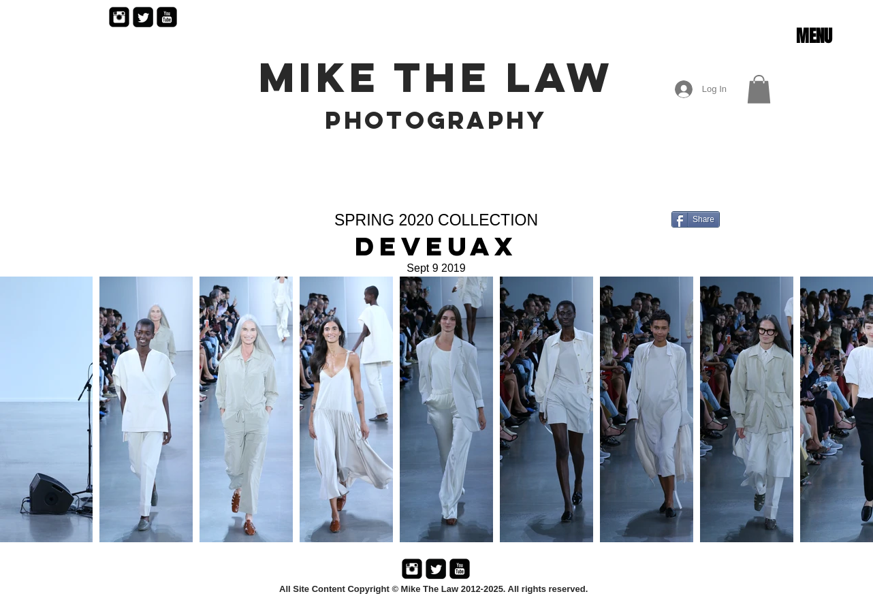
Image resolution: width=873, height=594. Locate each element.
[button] (813, 36)
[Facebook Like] (722, 251)
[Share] (695, 219)
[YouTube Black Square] (167, 17)
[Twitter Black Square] (143, 17)
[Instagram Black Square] (119, 17)
